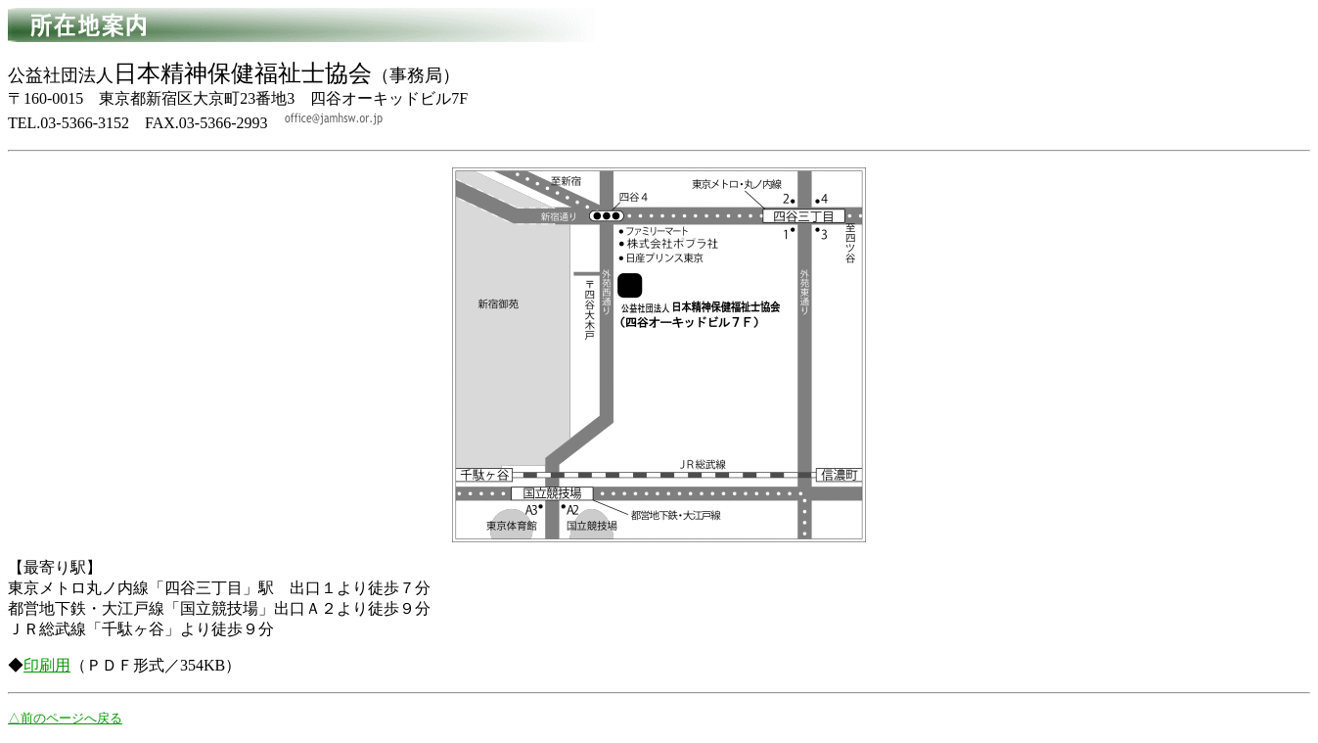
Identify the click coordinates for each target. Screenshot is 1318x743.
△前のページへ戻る (65, 718)
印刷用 (46, 665)
